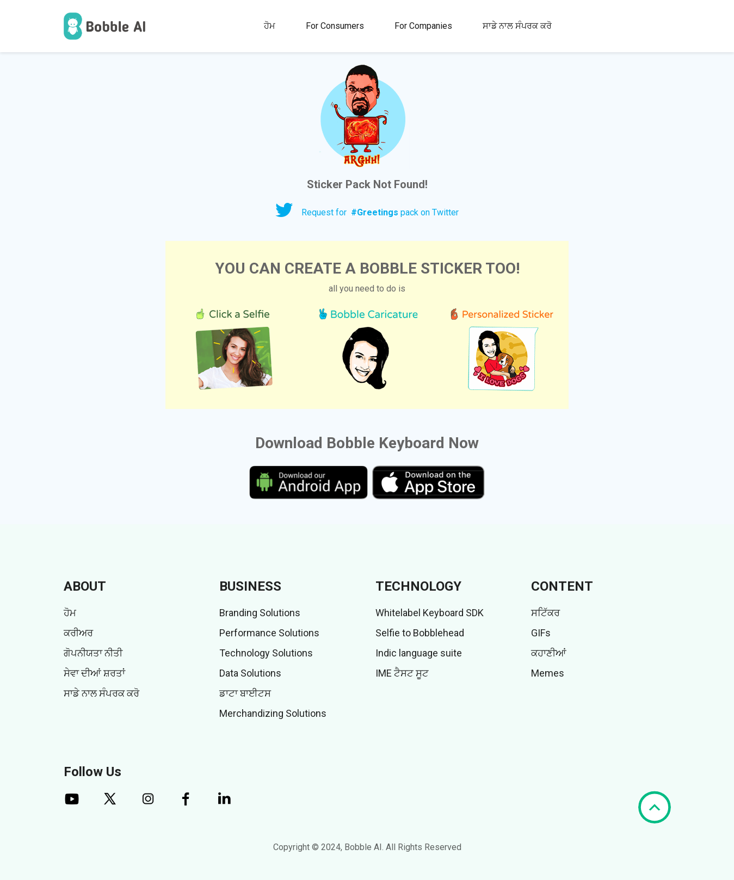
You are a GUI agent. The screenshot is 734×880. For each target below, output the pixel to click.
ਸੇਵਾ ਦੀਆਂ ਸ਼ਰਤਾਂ (94, 673)
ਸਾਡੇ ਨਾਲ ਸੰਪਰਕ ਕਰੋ (517, 26)
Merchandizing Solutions (272, 713)
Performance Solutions (269, 633)
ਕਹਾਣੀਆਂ (548, 653)
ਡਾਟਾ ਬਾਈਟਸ (245, 693)
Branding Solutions (259, 612)
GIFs (541, 633)
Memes (547, 673)
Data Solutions (250, 673)
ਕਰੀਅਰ (78, 633)
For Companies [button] (423, 26)
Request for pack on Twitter (380, 212)
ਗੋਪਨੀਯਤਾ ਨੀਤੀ (93, 653)
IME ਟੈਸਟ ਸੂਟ (402, 673)
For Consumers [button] (335, 26)
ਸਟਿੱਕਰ (545, 612)
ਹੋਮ (269, 26)
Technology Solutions (266, 653)
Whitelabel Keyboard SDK (429, 612)
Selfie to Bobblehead (419, 633)
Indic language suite (418, 653)
